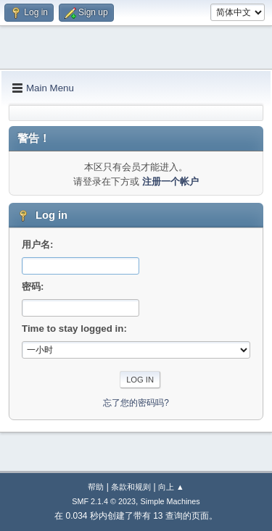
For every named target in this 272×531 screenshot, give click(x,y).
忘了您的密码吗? (136, 403)
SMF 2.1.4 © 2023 (104, 501)
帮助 (96, 486)
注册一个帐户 (170, 181)
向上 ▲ (171, 486)
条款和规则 (131, 486)
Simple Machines (170, 501)
